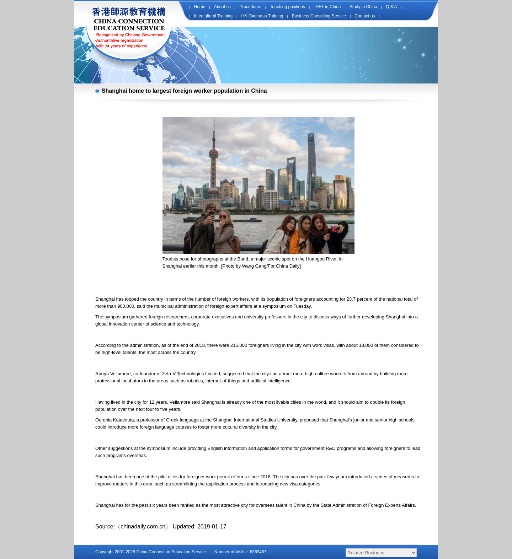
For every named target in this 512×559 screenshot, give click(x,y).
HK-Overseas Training (262, 16)
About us (222, 6)
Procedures (250, 6)
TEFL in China (327, 6)
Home (199, 6)
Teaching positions (287, 6)
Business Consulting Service (319, 16)
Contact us (364, 16)
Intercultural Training (213, 16)
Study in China (363, 6)
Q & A (391, 6)
